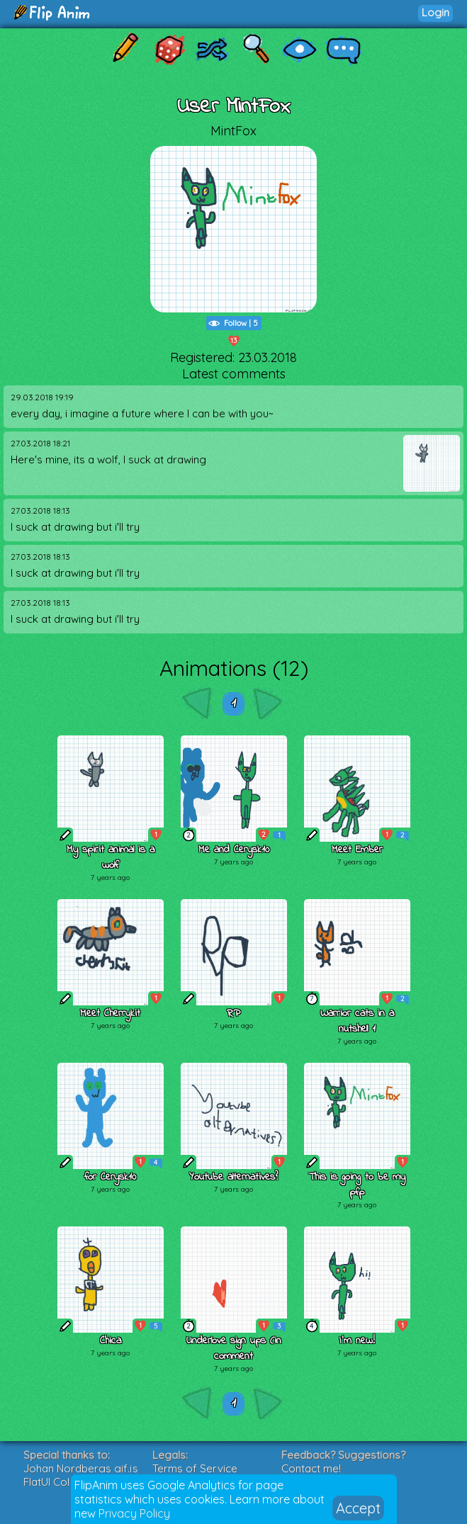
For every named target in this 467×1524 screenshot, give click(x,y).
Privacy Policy (134, 1513)
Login (435, 12)
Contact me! (311, 1468)
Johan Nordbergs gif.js (80, 1468)
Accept (358, 1508)
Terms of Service (194, 1468)
